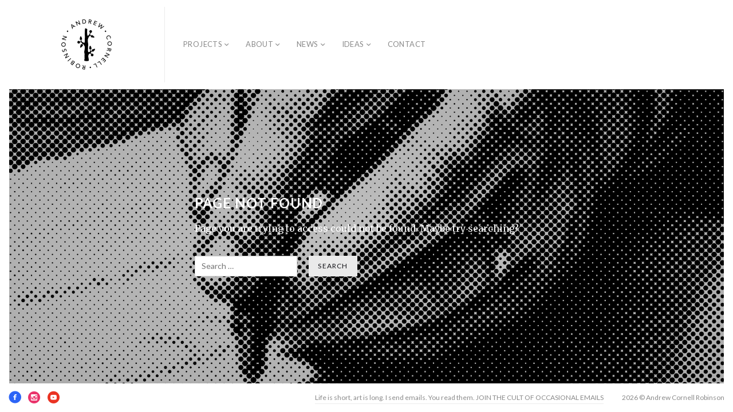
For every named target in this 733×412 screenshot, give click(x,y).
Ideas (353, 44)
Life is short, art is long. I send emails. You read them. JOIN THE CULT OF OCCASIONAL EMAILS (459, 397)
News (307, 44)
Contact (407, 44)
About (259, 44)
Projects (202, 44)
